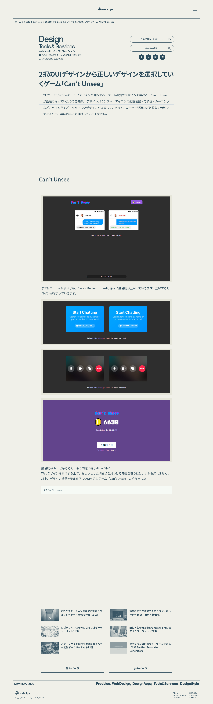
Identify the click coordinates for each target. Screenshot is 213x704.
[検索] (169, 48)
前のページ (72, 668)
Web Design (121, 683)
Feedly (192, 697)
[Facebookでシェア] (141, 57)
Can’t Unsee (53, 490)
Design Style (189, 683)
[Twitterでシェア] (148, 57)
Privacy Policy (179, 695)
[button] (195, 9)
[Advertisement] (106, 146)
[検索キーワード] (152, 48)
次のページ (140, 668)
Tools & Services (57, 46)
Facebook (194, 695)
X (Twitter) (193, 693)
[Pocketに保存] (162, 57)
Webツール (45, 51)
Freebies (103, 683)
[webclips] (22, 694)
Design (50, 39)
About (175, 693)
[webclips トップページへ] (107, 9)
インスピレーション (64, 51)
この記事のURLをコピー (152, 39)
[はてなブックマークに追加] (155, 57)
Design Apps (142, 683)
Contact (176, 697)
